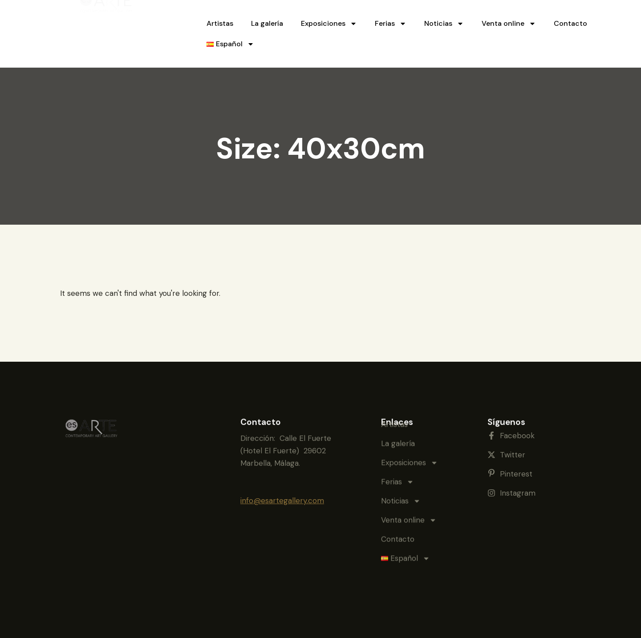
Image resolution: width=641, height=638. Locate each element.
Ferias (390, 24)
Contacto (570, 23)
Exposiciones (329, 24)
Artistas (220, 23)
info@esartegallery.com (282, 491)
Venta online (509, 24)
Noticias (444, 24)
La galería (267, 23)
